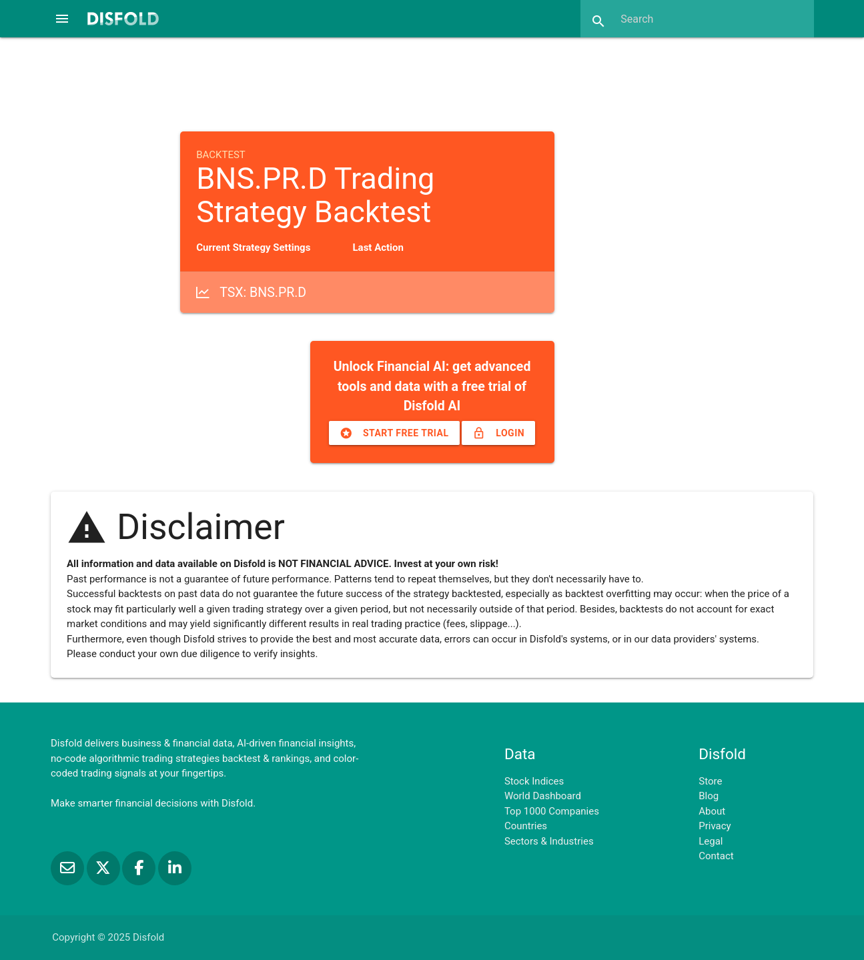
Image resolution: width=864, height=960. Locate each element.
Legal (711, 841)
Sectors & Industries (549, 841)
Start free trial (394, 433)
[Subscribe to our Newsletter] (69, 868)
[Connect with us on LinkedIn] (174, 868)
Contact (716, 856)
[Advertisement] (432, 83)
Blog (709, 796)
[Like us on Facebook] (140, 868)
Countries (525, 826)
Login (498, 433)
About (712, 811)
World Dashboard (542, 796)
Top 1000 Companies (551, 811)
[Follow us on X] (105, 868)
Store (710, 781)
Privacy (715, 826)
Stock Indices (534, 781)
